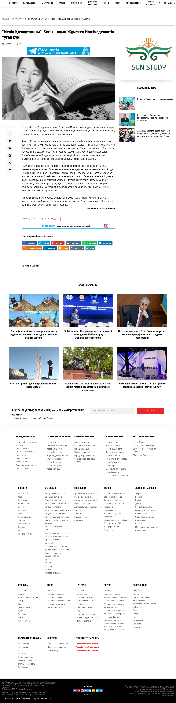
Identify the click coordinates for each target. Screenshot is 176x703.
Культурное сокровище (145, 511)
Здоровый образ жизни (57, 644)
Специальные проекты (114, 604)
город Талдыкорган (114, 449)
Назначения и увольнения (56, 536)
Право (48, 560)
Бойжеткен (82, 594)
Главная (5, 19)
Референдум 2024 (53, 573)
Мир (20, 497)
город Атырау (22, 462)
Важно (62, 3)
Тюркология (109, 507)
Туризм (77, 511)
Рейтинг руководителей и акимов (56, 522)
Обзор (135, 614)
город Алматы (112, 442)
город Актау (21, 455)
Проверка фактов (111, 617)
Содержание (24, 667)
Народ (106, 3)
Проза (138, 500)
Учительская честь (26, 664)
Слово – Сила (141, 514)
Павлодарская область (84, 452)
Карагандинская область (58, 456)
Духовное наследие (92, 3)
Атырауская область (25, 459)
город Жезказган (55, 462)
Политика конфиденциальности (36, 699)
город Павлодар (81, 449)
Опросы (21, 527)
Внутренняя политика (55, 494)
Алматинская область (116, 446)
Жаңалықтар (17, 19)
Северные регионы (84, 437)
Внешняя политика (53, 497)
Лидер (136, 594)
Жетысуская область (115, 452)
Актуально (47, 3)
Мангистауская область (27, 452)
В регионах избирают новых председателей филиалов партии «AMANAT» (153, 118)
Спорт (118, 3)
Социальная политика (55, 514)
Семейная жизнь (84, 608)
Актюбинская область (26, 465)
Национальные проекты (56, 547)
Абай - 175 (108, 530)
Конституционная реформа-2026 (53, 554)
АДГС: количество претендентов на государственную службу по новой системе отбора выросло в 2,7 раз (153, 134)
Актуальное (23, 504)
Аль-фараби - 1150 (112, 527)
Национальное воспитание (59, 601)
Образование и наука (29, 638)
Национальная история (114, 494)
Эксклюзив (138, 621)
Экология (137, 627)
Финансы (78, 521)
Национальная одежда (57, 604)
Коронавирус (53, 651)
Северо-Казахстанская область (84, 460)
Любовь (80, 604)
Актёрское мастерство (28, 598)
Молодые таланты (112, 594)
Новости (13, 3)
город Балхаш (53, 469)
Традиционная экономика (86, 494)
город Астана (53, 442)
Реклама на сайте (12, 699)
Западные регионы (26, 437)
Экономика (76, 3)
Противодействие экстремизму (141, 599)
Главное (48, 566)
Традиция (51, 591)
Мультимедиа (24, 524)
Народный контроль (83, 504)
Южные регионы (114, 437)
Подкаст (137, 610)
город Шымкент (113, 456)
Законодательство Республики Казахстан (114, 628)
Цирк (20, 611)
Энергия (22, 654)
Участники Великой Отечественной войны (114, 622)
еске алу (26, 219)
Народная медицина (56, 647)
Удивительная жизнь (27, 661)
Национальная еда (55, 598)
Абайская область (141, 455)
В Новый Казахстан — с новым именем (155, 99)
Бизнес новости (81, 517)
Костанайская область (84, 446)
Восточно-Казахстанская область (144, 450)
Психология (23, 644)
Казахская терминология (144, 604)
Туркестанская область (116, 459)
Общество (22, 500)
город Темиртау (54, 466)
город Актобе (22, 469)
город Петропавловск (84, 456)
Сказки (138, 524)
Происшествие (133, 3)
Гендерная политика (54, 507)
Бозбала (80, 591)
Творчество (140, 494)
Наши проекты (24, 517)
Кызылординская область (117, 476)
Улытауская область (56, 459)
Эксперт (22, 521)
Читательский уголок (86, 601)
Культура (23, 585)
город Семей (139, 442)
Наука (21, 651)
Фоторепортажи (84, 621)
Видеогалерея (110, 608)
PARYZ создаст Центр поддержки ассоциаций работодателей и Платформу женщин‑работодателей (88, 334)
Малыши (108, 591)
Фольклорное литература (115, 598)
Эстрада (22, 614)
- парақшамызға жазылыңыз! (66, 225)
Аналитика (79, 514)
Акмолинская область (57, 446)
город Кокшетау (54, 449)
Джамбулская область (116, 469)
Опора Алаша (141, 531)
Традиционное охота (56, 608)
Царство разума (25, 657)
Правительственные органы (58, 533)
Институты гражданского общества (56, 528)
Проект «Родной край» (114, 601)
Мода (79, 611)
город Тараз (111, 466)
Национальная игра (55, 594)
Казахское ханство (112, 500)
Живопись (22, 591)
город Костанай (81, 442)
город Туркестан (113, 462)
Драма (138, 504)
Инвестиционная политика (57, 504)
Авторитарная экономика (85, 500)
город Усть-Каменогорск (144, 446)
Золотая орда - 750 (112, 523)
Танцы (21, 594)
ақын (35, 219)
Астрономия (23, 647)
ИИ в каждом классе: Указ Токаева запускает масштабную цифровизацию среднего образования (142, 334)
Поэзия (138, 497)
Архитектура (24, 621)
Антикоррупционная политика (88, 507)
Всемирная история (113, 497)
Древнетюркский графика (115, 520)
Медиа (21, 618)
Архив (21, 531)
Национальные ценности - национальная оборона (115, 612)
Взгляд (136, 617)
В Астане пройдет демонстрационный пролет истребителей (34, 385)
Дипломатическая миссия (57, 550)
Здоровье (137, 591)
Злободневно (30, 3)
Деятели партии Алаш (114, 504)
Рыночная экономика (84, 497)
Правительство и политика (57, 517)
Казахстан (23, 494)
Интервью (22, 511)
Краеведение (110, 511)
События (137, 607)
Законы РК (50, 543)
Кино (20, 604)
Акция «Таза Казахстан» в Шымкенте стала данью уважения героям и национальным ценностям (88, 387)
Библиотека (140, 521)
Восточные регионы (143, 437)
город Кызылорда (114, 473)
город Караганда (54, 452)
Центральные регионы (59, 437)
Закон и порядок (150, 3)
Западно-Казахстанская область (27, 443)
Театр (20, 601)
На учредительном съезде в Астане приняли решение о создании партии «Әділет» (142, 385)
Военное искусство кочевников (112, 515)
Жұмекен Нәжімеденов (49, 219)
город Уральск (22, 449)
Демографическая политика (58, 511)
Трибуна (49, 570)
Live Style (81, 585)
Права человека (52, 540)
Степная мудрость (143, 507)
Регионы (137, 624)
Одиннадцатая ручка (144, 517)
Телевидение (24, 608)
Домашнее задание (86, 598)
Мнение (21, 514)
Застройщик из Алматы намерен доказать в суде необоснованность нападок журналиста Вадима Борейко (33, 334)
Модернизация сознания (146, 527)
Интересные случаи (86, 614)
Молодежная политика (55, 500)
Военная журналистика (87, 618)
